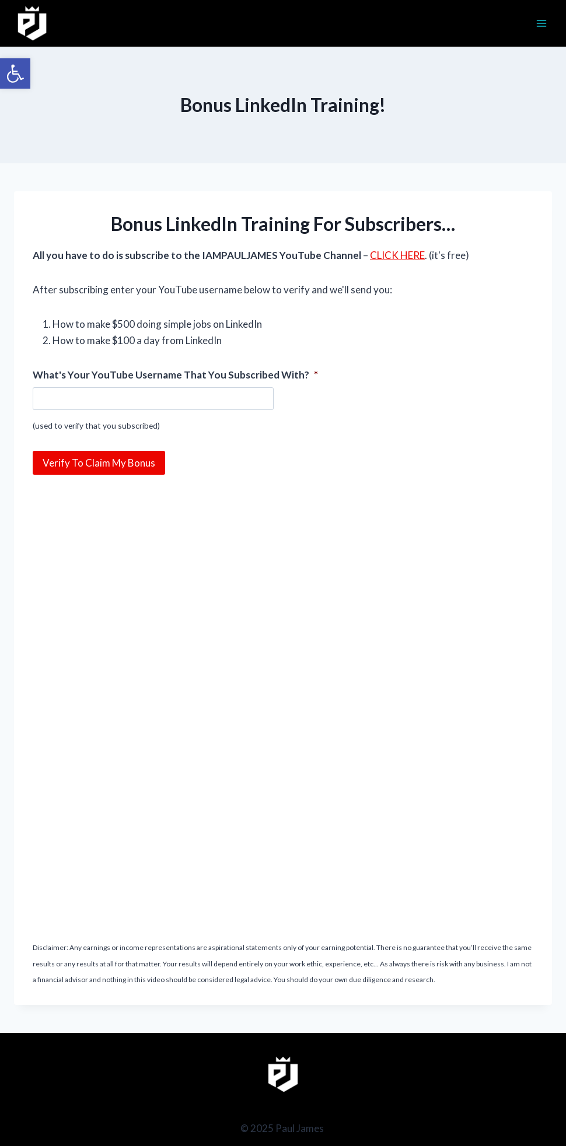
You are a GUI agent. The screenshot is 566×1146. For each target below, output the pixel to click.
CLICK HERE (397, 255)
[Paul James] (32, 23)
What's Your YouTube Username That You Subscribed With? (175, 375)
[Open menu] (541, 23)
